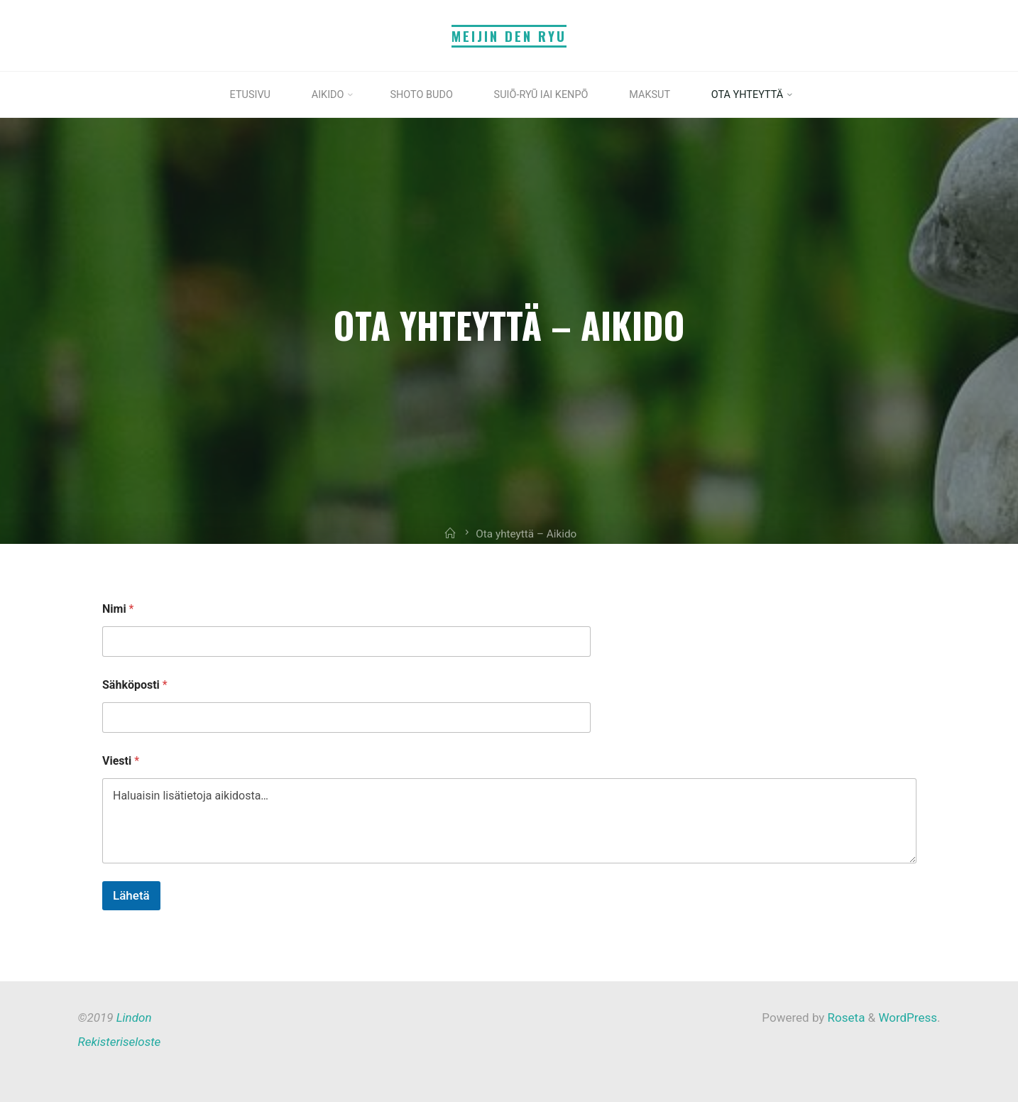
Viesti (120, 761)
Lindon (134, 1017)
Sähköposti (135, 685)
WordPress (907, 1017)
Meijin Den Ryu (509, 35)
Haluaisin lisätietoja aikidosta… (509, 820)
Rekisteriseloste (119, 1042)
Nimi (117, 609)
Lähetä (131, 895)
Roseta (844, 1017)
